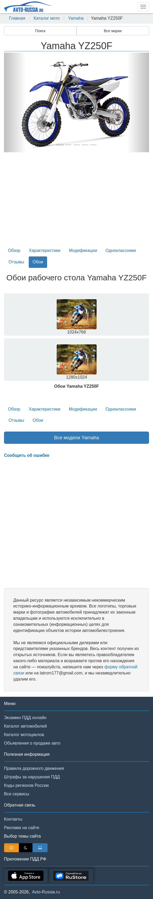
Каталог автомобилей (25, 726)
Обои (38, 262)
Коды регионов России (26, 785)
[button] (15, 102)
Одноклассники (121, 250)
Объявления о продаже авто (32, 743)
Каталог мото (47, 18)
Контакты (13, 819)
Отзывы (16, 262)
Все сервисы (16, 794)
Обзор (14, 250)
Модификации (83, 250)
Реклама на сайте (21, 827)
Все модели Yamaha (76, 437)
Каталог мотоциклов (24, 734)
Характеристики (44, 250)
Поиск (40, 31)
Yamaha (76, 18)
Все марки (113, 31)
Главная (17, 18)
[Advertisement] (76, 201)
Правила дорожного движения (34, 768)
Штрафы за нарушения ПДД (32, 777)
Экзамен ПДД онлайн (25, 717)
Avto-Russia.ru (46, 892)
